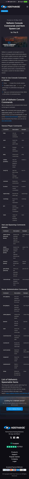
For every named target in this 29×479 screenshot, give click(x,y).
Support (22, 1)
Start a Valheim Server (14, 409)
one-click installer (7, 121)
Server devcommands (11, 117)
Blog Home (4, 11)
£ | (11, 1)
